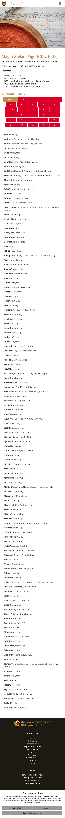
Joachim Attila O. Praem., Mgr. (21, 162)
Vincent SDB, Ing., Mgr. (18, 464)
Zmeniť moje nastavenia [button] (32, 813)
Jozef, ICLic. (11, 680)
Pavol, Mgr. (13, 333)
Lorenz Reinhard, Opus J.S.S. (20, 203)
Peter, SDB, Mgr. (15, 708)
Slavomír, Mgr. (13, 482)
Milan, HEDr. (12, 364)
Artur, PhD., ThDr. (16, 219)
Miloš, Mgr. (12, 283)
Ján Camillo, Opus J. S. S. (19, 310)
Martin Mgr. (12, 215)
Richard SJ (13, 292)
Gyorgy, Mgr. (12, 605)
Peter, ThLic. (12, 251)
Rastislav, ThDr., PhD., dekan (19, 569)
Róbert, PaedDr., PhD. (17, 437)
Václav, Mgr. (12, 278)
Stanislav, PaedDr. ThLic (17, 442)
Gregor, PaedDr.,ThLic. (18, 655)
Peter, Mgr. (12, 685)
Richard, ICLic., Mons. (16, 689)
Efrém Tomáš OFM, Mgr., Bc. (21, 699)
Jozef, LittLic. (11, 560)
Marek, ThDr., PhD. (15, 623)
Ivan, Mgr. (11, 296)
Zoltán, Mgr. (13, 528)
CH (11, 110)
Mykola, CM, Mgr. (14, 242)
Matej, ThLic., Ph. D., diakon (19, 551)
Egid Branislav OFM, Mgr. (18, 287)
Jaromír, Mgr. (13, 460)
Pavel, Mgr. (12, 185)
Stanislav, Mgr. (13, 378)
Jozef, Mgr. (12, 194)
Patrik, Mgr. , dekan (15, 148)
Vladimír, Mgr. (12, 423)
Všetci (10, 99)
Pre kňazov (32, 755)
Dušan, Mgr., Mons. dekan (18, 451)
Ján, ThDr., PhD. (14, 410)
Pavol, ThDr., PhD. (16, 383)
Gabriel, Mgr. (14, 237)
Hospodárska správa (32, 747)
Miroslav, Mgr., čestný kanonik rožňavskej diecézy (29, 255)
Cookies (32, 761)
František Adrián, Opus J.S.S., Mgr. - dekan (26, 523)
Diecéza (32, 738)
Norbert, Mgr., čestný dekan (18, 180)
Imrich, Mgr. (13, 328)
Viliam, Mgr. (13, 537)
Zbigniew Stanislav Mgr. (18, 614)
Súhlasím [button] (17, 808)
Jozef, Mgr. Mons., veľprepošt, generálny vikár (29, 487)
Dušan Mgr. (12, 501)
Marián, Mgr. (14, 405)
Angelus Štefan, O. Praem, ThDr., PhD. (23, 419)
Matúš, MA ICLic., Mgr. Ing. (19, 189)
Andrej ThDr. (12, 228)
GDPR (32, 763)
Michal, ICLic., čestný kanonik (20, 351)
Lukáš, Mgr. (11, 659)
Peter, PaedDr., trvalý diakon (20, 387)
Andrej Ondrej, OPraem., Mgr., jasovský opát (26, 373)
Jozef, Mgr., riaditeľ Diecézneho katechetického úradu (32, 176)
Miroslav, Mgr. (13, 446)
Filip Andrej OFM (14, 233)
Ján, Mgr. (11, 324)
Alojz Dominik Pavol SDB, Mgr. (20, 555)
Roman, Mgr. (13, 414)
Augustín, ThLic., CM (17, 610)
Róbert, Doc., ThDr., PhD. (17, 600)
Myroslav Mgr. (14, 646)
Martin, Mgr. (12, 369)
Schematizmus (32, 744)
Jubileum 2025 (32, 758)
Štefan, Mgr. (12, 157)
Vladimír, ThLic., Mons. (18, 694)
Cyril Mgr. (11, 135)
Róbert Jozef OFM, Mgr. (19, 346)
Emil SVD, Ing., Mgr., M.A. (17, 401)
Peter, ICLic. (14, 478)
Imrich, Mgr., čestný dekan (18, 505)
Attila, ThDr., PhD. (14, 355)
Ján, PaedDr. (14, 541)
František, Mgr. (13, 314)
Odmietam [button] (47, 808)
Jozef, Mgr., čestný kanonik (19, 532)
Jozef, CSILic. (13, 628)
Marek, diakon (13, 260)
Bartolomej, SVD (14, 166)
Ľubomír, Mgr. (14, 491)
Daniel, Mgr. (12, 153)
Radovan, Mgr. (14, 269)
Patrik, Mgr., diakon (15, 496)
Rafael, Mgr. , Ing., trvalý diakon (22, 139)
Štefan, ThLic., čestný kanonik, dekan (24, 392)
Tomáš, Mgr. (12, 469)
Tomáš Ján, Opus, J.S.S (17, 432)
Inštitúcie (32, 741)
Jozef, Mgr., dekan (16, 265)
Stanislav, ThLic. (13, 224)
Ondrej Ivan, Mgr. (15, 360)
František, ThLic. (14, 510)
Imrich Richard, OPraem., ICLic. (20, 587)
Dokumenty (32, 749)
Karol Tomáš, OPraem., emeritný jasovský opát (28, 171)
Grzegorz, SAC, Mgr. (17, 591)
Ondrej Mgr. (14, 519)
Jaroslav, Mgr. (14, 428)
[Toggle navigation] (60, 3)
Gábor (9, 246)
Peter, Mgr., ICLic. (15, 396)
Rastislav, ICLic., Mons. (17, 637)
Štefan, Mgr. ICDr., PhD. (17, 473)
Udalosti (32, 752)
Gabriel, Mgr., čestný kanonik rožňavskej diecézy (28, 582)
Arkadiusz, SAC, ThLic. (16, 546)
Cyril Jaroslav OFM (16, 198)
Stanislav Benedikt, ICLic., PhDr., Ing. (23, 144)
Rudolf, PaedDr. (16, 274)
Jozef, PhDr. (12, 632)
